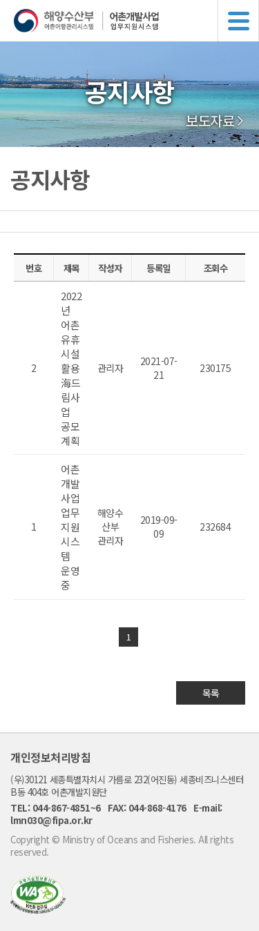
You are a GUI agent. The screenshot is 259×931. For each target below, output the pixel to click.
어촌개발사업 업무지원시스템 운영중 (70, 527)
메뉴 (238, 20)
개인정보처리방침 (50, 757)
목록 (211, 693)
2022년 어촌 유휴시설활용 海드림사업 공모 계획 (71, 368)
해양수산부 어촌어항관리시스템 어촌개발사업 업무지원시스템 (136, 20)
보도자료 (210, 121)
